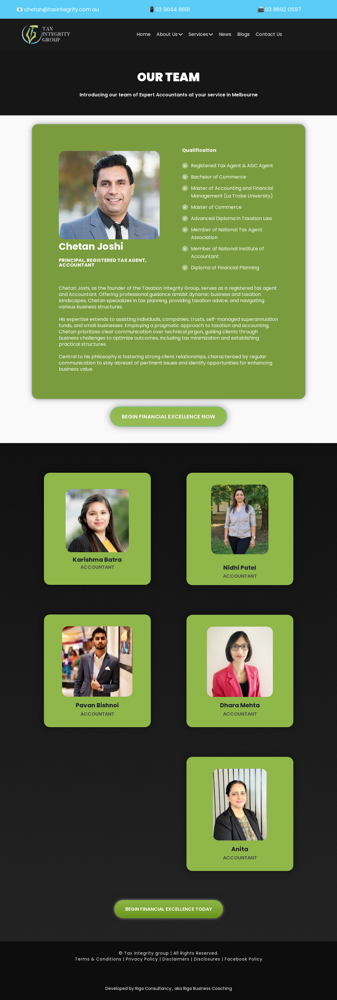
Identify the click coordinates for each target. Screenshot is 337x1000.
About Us (169, 34)
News (225, 34)
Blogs (243, 34)
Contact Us (269, 34)
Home (144, 34)
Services (201, 34)
